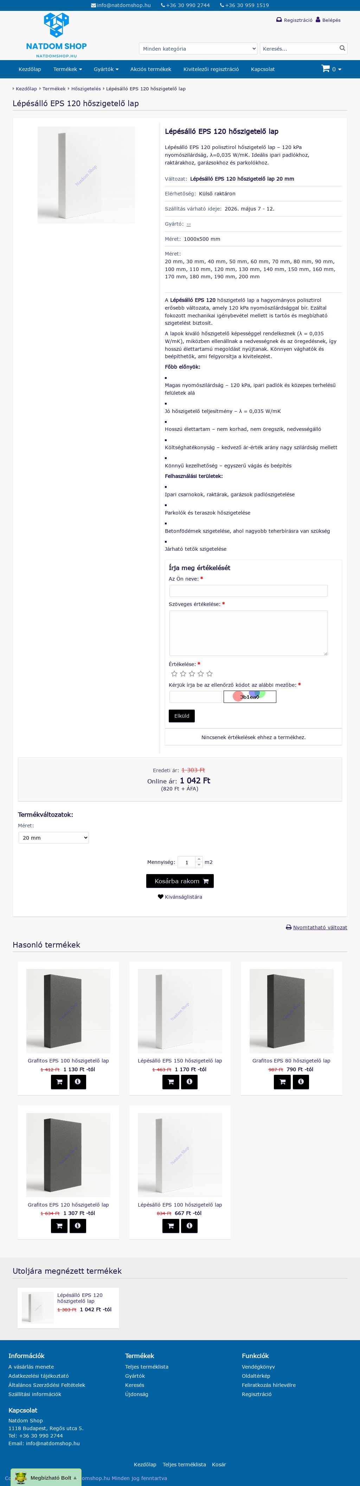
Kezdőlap (30, 69)
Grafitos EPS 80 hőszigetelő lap (291, 1061)
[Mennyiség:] (190, 862)
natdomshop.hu (90, 1478)
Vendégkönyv (258, 1367)
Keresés (134, 1385)
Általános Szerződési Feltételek (46, 1385)
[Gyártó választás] (198, 48)
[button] (182, 716)
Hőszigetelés (86, 88)
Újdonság (136, 1394)
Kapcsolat (263, 69)
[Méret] (54, 838)
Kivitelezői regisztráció (211, 69)
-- (189, 224)
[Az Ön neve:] (248, 591)
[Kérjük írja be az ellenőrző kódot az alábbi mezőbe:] (195, 697)
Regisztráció (257, 1394)
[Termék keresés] (304, 48)
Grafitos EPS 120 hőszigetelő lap (68, 1205)
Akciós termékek (150, 69)
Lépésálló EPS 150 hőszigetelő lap (180, 1061)
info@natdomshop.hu (124, 5)
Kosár (219, 1464)
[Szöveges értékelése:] (248, 633)
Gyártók (104, 69)
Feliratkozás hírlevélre (269, 1385)
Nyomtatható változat (320, 927)
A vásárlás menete (31, 1367)
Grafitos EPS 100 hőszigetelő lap (68, 1061)
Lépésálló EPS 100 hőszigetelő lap (180, 1205)
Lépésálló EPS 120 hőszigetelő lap (80, 1298)
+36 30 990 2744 (188, 5)
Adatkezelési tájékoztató (38, 1376)
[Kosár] (332, 69)
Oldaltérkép (256, 1376)
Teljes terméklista (146, 1367)
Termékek (65, 69)
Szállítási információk (34, 1394)
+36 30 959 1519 (247, 5)
